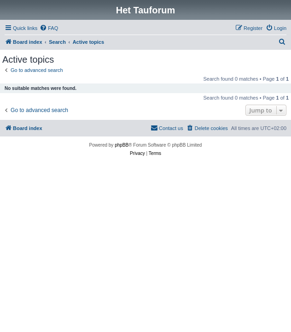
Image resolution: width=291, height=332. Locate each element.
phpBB (121, 145)
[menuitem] (49, 28)
